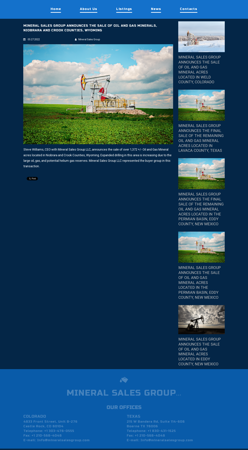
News (156, 9)
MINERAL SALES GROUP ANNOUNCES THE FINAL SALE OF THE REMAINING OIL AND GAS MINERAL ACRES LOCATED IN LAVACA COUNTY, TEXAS (201, 140)
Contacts (188, 9)
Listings (124, 9)
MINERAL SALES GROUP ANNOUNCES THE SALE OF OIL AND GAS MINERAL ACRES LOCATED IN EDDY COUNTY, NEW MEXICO (201, 361)
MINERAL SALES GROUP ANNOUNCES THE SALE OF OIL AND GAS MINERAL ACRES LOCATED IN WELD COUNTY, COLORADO (201, 69)
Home (56, 9)
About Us (88, 9)
